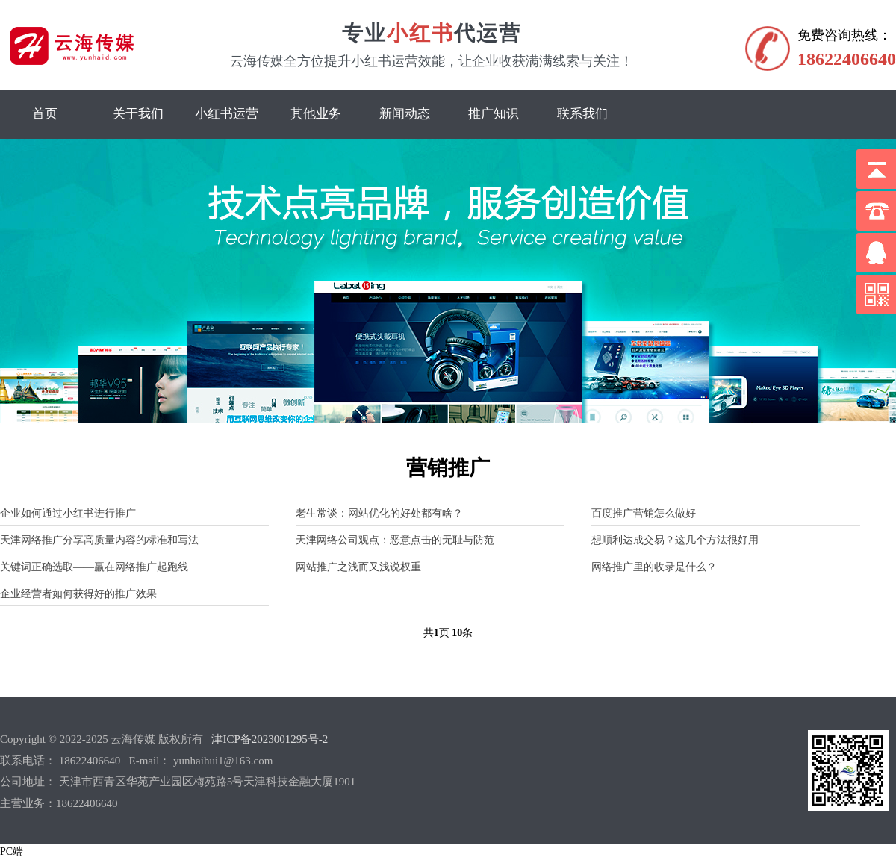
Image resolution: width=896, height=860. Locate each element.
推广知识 (493, 114)
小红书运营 (226, 114)
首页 (44, 114)
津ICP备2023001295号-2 (269, 739)
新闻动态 (404, 114)
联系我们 (582, 114)
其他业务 (315, 114)
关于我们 (138, 114)
